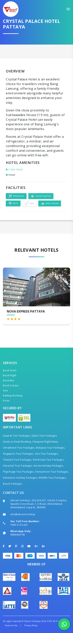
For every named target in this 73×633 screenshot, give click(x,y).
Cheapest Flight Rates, (45, 441)
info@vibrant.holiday (22, 514)
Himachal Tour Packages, (18, 465)
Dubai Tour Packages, (44, 435)
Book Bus (8, 380)
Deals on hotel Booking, (17, 441)
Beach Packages (12, 483)
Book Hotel (9, 370)
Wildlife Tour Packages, (52, 477)
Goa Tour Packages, (47, 453)
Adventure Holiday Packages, (20, 477)
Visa (5, 390)
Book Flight (9, 375)
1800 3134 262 (19, 524)
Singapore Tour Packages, (18, 453)
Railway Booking (12, 395)
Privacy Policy (31, 625)
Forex (6, 400)
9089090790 (17, 534)
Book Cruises (11, 385)
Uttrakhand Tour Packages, (19, 447)
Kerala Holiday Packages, (49, 465)
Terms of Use (11, 625)
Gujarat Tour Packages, (17, 435)
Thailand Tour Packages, (17, 459)
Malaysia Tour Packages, (50, 447)
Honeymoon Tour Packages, (52, 471)
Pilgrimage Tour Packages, (18, 471)
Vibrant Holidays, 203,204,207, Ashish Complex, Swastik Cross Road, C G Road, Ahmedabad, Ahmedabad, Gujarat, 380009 (38, 504)
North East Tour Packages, (48, 459)
